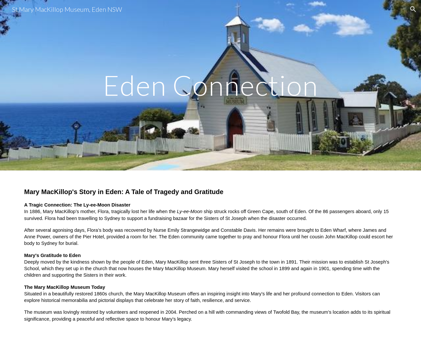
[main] (210, 85)
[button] (413, 9)
